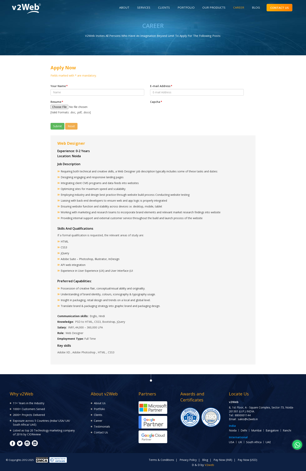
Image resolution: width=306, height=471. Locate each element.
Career (98, 420)
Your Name (59, 86)
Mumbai (256, 430)
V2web (209, 465)
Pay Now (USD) (247, 460)
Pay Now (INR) (222, 460)
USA (231, 442)
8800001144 (243, 415)
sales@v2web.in (248, 419)
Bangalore (272, 430)
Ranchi (287, 430)
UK (240, 442)
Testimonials (102, 426)
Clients (98, 415)
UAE (268, 442)
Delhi (244, 430)
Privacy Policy (188, 460)
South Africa (254, 442)
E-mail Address (161, 86)
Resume (57, 102)
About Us (100, 403)
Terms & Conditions (161, 460)
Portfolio (99, 409)
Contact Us (101, 432)
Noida (233, 430)
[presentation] (179, 112)
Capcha (156, 102)
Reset (71, 126)
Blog (205, 460)
